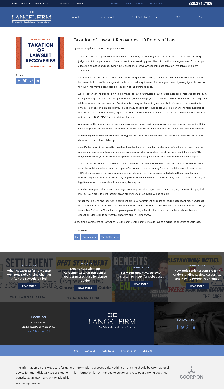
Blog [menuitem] (200, 16)
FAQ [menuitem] (178, 16)
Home (75, 350)
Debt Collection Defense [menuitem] (145, 16)
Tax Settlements (110, 236)
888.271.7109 (200, 3)
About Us (90, 350)
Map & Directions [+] (38, 331)
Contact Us (108, 350)
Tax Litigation (90, 236)
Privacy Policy (128, 350)
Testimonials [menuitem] (155, 3)
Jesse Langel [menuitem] (107, 16)
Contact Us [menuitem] (116, 3)
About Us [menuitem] (77, 16)
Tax (77, 236)
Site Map (147, 350)
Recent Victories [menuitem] (135, 3)
